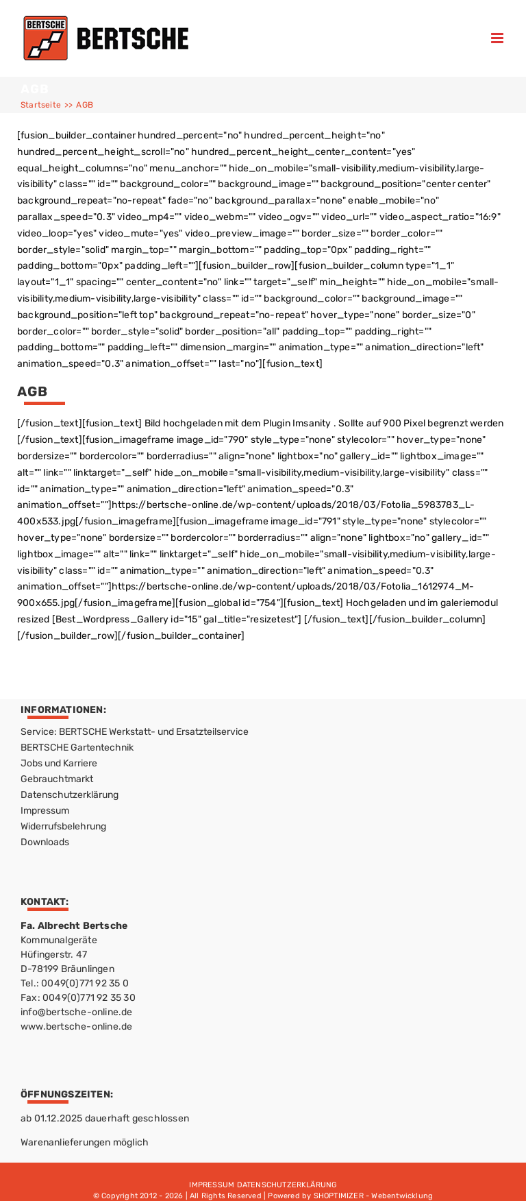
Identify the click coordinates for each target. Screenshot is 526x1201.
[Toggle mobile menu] (498, 38)
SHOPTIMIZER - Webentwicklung (374, 1195)
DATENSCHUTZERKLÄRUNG (287, 1184)
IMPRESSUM (211, 1184)
